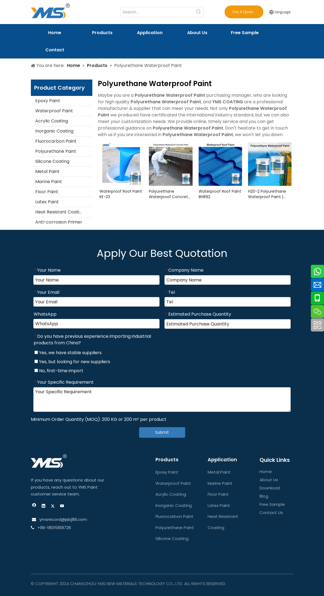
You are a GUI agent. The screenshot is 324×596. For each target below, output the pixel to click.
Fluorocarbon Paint (55, 141)
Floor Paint (46, 192)
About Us (269, 480)
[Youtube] (62, 506)
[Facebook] (34, 506)
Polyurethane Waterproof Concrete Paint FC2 (169, 194)
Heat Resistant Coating (60, 212)
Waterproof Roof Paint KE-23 (120, 194)
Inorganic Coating (54, 131)
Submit (162, 432)
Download (270, 488)
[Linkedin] (43, 506)
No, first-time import (58, 371)
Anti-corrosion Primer (58, 222)
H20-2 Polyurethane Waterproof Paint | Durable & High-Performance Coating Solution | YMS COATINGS (269, 194)
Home (266, 471)
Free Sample (272, 504)
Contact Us (271, 512)
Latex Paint (47, 202)
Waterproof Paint (54, 111)
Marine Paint (48, 181)
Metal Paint (47, 171)
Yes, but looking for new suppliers (72, 362)
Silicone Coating (52, 161)
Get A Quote (244, 12)
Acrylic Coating (51, 121)
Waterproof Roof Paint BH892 (220, 194)
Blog (264, 496)
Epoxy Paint (47, 101)
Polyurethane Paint (55, 151)
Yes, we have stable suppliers (68, 353)
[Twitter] (52, 506)
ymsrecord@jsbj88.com (62, 519)
